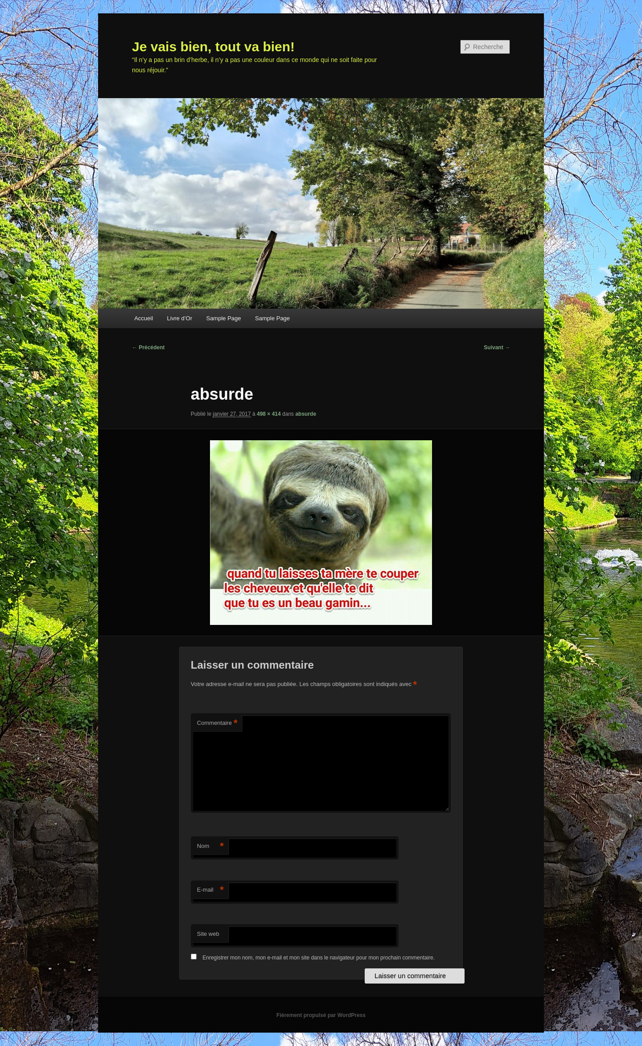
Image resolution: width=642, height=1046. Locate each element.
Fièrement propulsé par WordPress (321, 1015)
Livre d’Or (179, 318)
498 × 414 (269, 414)
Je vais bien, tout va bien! (213, 46)
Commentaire (217, 723)
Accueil (143, 318)
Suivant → (497, 347)
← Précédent (148, 347)
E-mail (210, 890)
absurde (305, 414)
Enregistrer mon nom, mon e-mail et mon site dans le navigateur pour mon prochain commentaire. (318, 958)
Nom (210, 846)
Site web (208, 933)
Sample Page (223, 318)
